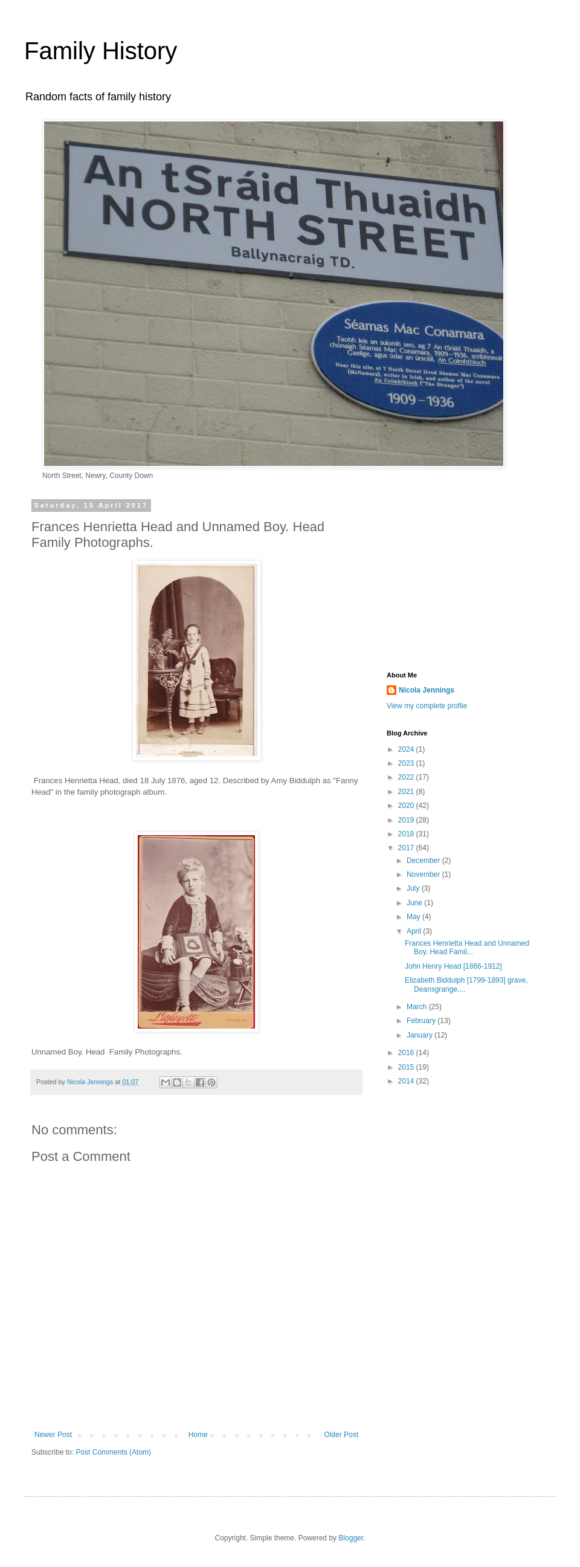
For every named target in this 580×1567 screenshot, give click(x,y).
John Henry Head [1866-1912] (453, 966)
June (415, 903)
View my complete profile (427, 706)
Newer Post (53, 1434)
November (424, 874)
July (414, 888)
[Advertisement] (462, 577)
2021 (407, 791)
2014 (407, 1081)
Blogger (350, 1538)
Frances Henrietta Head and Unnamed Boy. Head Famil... (467, 947)
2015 (407, 1067)
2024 (407, 749)
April (415, 931)
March (418, 1007)
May (414, 917)
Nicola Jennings (426, 690)
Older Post (341, 1434)
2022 (407, 777)
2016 (407, 1052)
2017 (407, 848)
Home (198, 1434)
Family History (100, 50)
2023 (407, 763)
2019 (407, 820)
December (424, 860)
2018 (407, 834)
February (422, 1020)
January (420, 1035)
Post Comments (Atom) (113, 1452)
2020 (407, 805)
